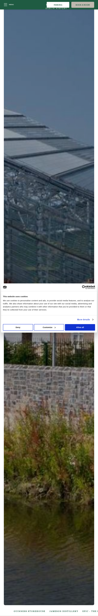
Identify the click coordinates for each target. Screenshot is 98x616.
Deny (18, 327)
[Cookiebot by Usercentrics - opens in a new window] (84, 287)
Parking (57, 5)
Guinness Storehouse (29, 611)
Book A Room (83, 5)
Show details (83, 319)
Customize (49, 327)
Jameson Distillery (63, 611)
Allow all (80, 327)
